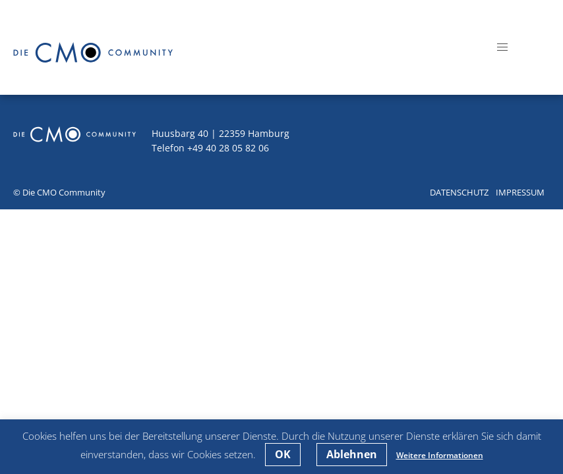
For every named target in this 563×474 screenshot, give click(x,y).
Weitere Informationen (439, 455)
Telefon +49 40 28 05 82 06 (210, 148)
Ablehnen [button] (351, 454)
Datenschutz (459, 192)
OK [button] (283, 454)
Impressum (520, 192)
